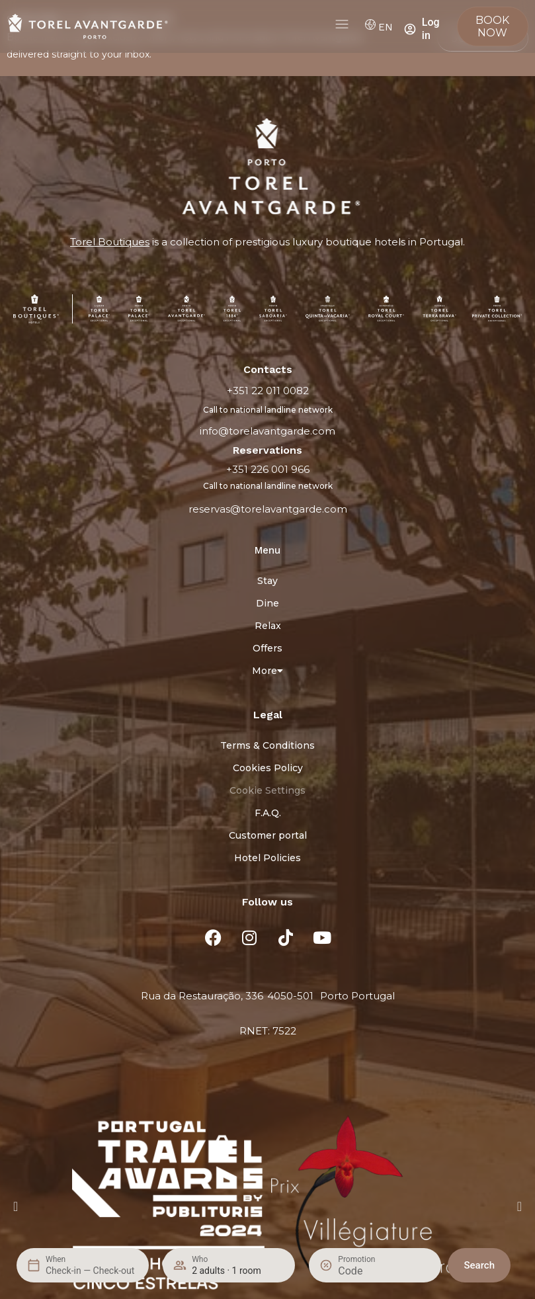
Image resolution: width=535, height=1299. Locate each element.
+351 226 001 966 (267, 469)
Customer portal (268, 835)
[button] (15, 1206)
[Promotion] (369, 1271)
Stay (267, 581)
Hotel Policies (267, 858)
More (267, 671)
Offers (267, 648)
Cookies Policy (268, 768)
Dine (267, 603)
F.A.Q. (268, 813)
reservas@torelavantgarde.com (267, 509)
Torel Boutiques (109, 241)
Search (479, 1265)
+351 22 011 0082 (268, 390)
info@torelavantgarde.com (267, 431)
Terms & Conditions (267, 745)
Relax (268, 626)
